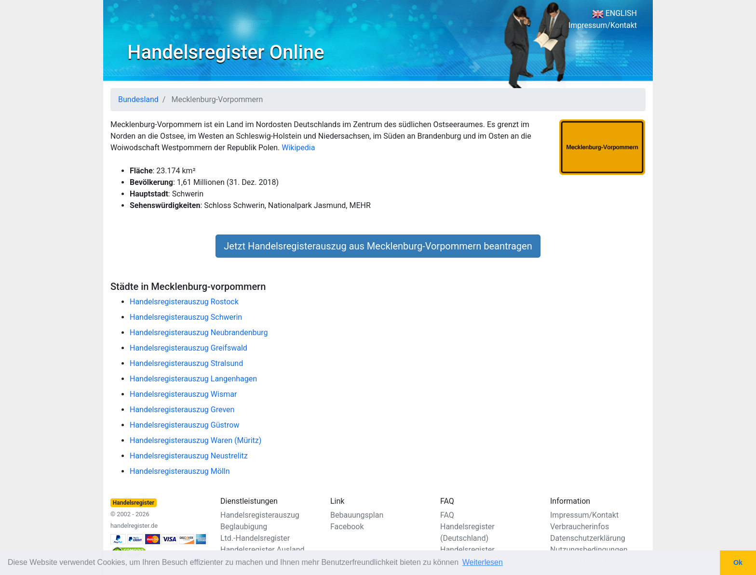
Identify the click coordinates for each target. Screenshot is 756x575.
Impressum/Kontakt (602, 25)
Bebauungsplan (356, 515)
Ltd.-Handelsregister (255, 538)
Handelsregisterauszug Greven (182, 409)
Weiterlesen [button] (482, 562)
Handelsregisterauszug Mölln (180, 471)
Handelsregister (467, 549)
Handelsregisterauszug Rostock (184, 301)
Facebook (347, 526)
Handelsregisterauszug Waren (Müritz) (195, 440)
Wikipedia (298, 147)
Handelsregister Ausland (262, 549)
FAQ (447, 515)
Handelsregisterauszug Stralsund (186, 363)
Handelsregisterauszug (259, 515)
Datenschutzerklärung (587, 538)
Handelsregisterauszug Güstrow (184, 425)
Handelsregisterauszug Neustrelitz (189, 455)
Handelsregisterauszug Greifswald (188, 348)
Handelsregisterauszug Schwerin (186, 317)
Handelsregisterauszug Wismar (183, 394)
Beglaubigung (243, 526)
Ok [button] (737, 562)
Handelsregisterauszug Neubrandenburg (199, 332)
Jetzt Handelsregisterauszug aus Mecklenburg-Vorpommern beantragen (378, 246)
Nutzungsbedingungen (588, 549)
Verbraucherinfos (579, 526)
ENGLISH (614, 13)
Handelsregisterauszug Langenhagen (193, 378)
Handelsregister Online (225, 52)
